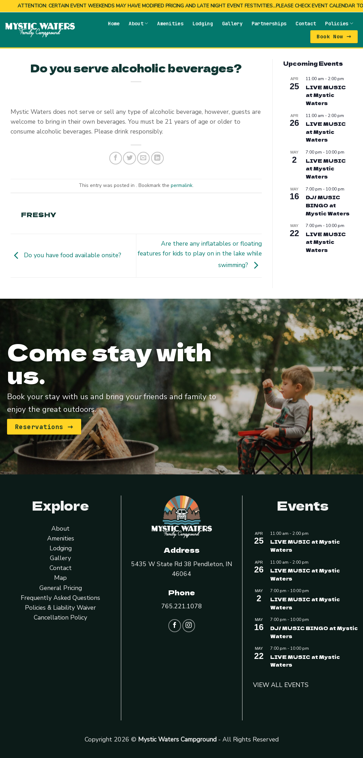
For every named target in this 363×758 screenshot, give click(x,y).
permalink (182, 185)
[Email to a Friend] (143, 157)
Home (113, 23)
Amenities (170, 23)
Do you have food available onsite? (66, 255)
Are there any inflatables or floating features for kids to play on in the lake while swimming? (200, 254)
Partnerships (269, 23)
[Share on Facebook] (115, 157)
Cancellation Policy (60, 617)
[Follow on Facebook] (174, 625)
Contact (306, 23)
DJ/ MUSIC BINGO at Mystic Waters (328, 204)
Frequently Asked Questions (60, 597)
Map (60, 578)
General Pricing (60, 587)
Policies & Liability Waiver (60, 607)
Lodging (203, 23)
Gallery (232, 23)
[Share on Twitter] (129, 157)
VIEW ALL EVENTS (281, 684)
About (138, 23)
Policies (339, 23)
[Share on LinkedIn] (157, 157)
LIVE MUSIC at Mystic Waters (326, 94)
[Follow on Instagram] (188, 625)
